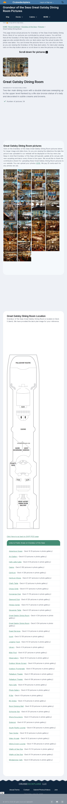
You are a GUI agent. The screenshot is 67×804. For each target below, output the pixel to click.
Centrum (12, 573)
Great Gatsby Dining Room (19, 616)
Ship (7, 17)
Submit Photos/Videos (42, 790)
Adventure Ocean (16, 551)
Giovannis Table (15, 610)
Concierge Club (15, 594)
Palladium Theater (16, 674)
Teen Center (13, 733)
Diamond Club (14, 599)
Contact (26, 790)
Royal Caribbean (14, 27)
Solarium (12, 722)
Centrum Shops (15, 578)
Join (56, 790)
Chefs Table (13, 583)
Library (11, 647)
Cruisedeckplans (21, 2)
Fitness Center (14, 605)
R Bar (11, 695)
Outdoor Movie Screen (18, 663)
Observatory (14, 658)
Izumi (11, 636)
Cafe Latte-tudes (15, 562)
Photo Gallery (14, 690)
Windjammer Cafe (16, 760)
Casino (11, 567)
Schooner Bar (14, 712)
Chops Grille (13, 589)
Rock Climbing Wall (16, 706)
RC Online (13, 701)
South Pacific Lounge (17, 728)
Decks (18, 17)
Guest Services (14, 631)
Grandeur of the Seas (29, 27)
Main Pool (13, 653)
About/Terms (14, 790)
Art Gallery (13, 557)
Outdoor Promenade (17, 669)
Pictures (41, 27)
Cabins (32, 17)
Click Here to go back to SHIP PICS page (23, 536)
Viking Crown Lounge (17, 744)
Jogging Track (14, 642)
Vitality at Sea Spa (16, 749)
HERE (38, 163)
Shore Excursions (16, 717)
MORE (45, 17)
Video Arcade (14, 738)
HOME (5, 27)
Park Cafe (13, 685)
